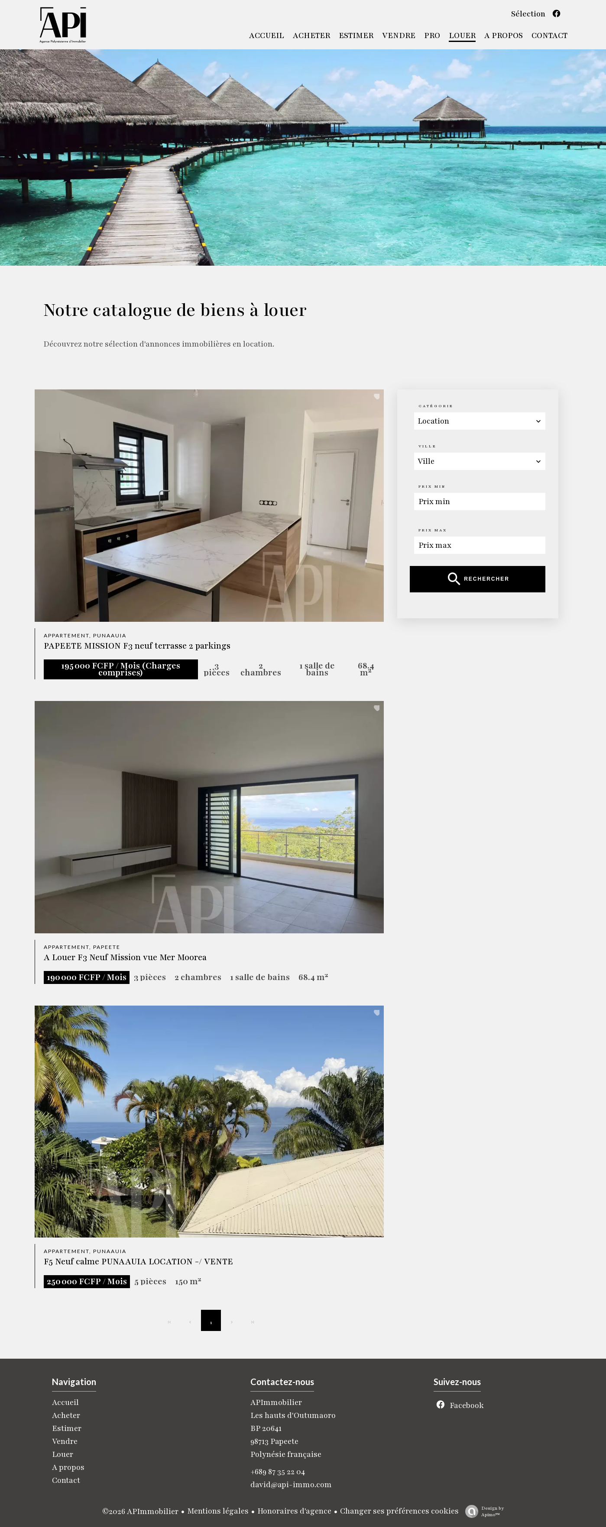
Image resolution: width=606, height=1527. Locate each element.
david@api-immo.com (291, 1484)
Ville (427, 446)
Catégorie (436, 405)
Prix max (432, 530)
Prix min (432, 486)
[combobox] (479, 421)
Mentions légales (218, 1511)
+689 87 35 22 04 (277, 1471)
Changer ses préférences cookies (399, 1511)
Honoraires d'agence (294, 1511)
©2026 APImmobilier (140, 1511)
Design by (482, 1511)
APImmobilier (276, 1402)
